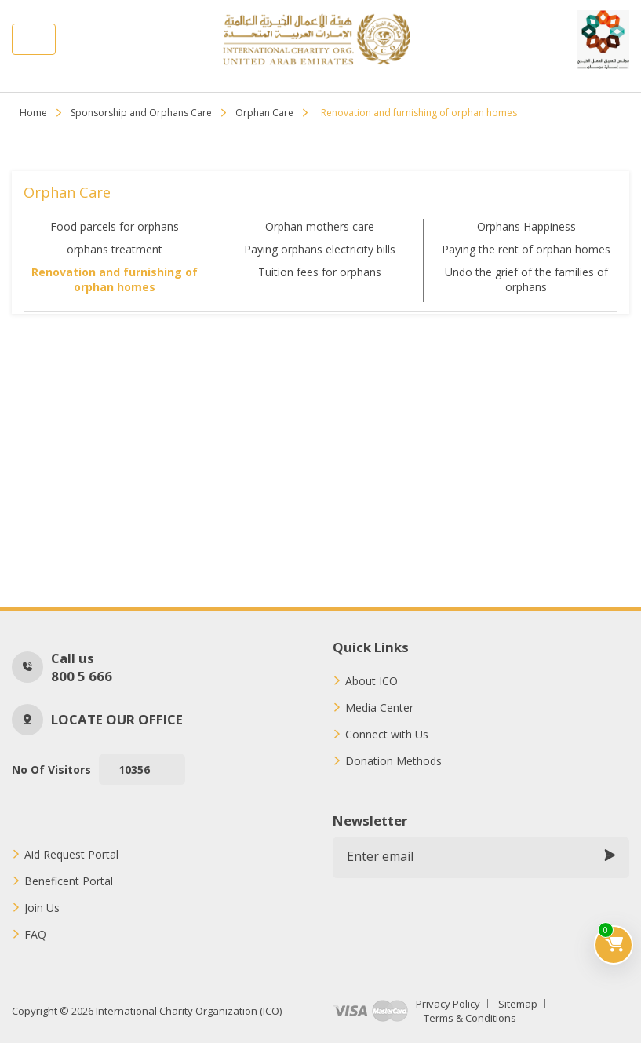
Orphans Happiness (526, 226)
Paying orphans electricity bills (319, 249)
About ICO (371, 681)
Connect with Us (386, 734)
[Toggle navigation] (34, 39)
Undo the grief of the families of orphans (526, 279)
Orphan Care (264, 112)
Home (33, 112)
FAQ (35, 934)
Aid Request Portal (71, 854)
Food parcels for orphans (114, 226)
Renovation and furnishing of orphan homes (114, 279)
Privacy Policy (448, 1004)
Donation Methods (393, 761)
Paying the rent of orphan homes (526, 249)
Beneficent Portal (68, 881)
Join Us (42, 908)
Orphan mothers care (319, 226)
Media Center (379, 707)
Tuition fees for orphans (319, 271)
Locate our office (117, 719)
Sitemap (517, 1004)
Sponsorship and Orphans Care (141, 112)
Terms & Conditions (470, 1018)
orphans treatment (114, 249)
